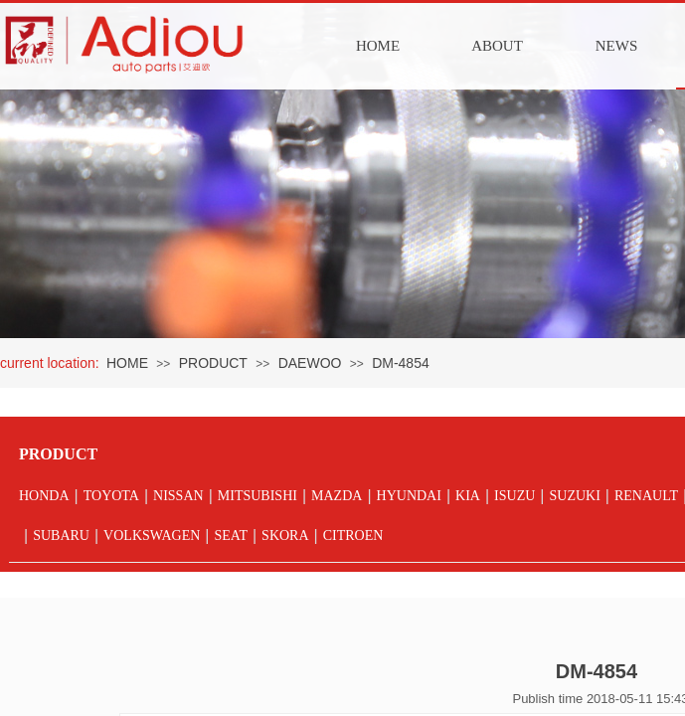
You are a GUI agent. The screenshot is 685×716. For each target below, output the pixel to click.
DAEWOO (310, 363)
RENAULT (646, 495)
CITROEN (353, 535)
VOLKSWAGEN (151, 535)
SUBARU (61, 535)
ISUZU (514, 495)
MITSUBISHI (257, 495)
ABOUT (497, 46)
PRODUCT (213, 363)
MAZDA (336, 495)
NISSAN (178, 495)
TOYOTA (111, 495)
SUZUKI (574, 495)
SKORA (284, 535)
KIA (467, 495)
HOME (378, 46)
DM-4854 (400, 363)
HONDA (44, 495)
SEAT (230, 535)
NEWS (617, 46)
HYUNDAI (409, 495)
